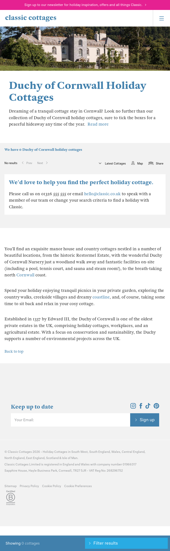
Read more (98, 124)
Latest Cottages (115, 163)
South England (99, 452)
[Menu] (161, 18)
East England (35, 458)
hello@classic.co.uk (102, 193)
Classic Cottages (20, 452)
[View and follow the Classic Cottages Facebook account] (140, 407)
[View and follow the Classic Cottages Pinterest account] (156, 407)
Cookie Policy (51, 486)
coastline (101, 297)
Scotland (52, 458)
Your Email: (24, 420)
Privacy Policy (29, 486)
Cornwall (25, 274)
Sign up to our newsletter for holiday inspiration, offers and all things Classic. (83, 5)
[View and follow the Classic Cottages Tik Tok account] (147, 407)
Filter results (105, 543)
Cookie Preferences (78, 486)
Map (140, 163)
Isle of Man (69, 458)
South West (79, 452)
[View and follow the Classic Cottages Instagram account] (133, 407)
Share (159, 163)
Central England (133, 452)
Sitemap (10, 486)
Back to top (13, 351)
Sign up (147, 419)
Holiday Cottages (55, 452)
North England (14, 458)
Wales (115, 452)
